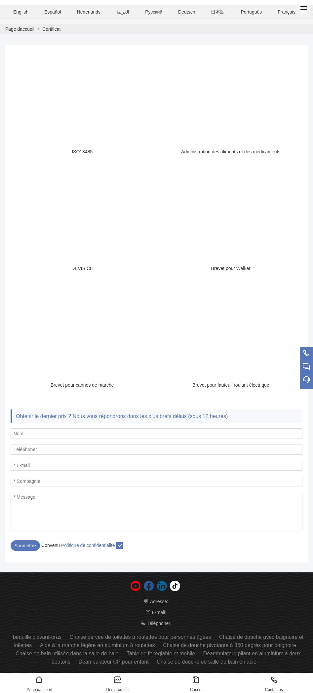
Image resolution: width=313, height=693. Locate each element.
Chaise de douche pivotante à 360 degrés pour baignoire (229, 645)
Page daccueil (19, 29)
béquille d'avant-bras (37, 637)
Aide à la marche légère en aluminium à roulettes (97, 645)
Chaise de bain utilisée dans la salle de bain (67, 653)
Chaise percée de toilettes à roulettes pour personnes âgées (140, 637)
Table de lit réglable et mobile (161, 653)
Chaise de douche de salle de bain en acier (207, 662)
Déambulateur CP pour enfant (113, 662)
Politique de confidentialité (88, 545)
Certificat (51, 29)
